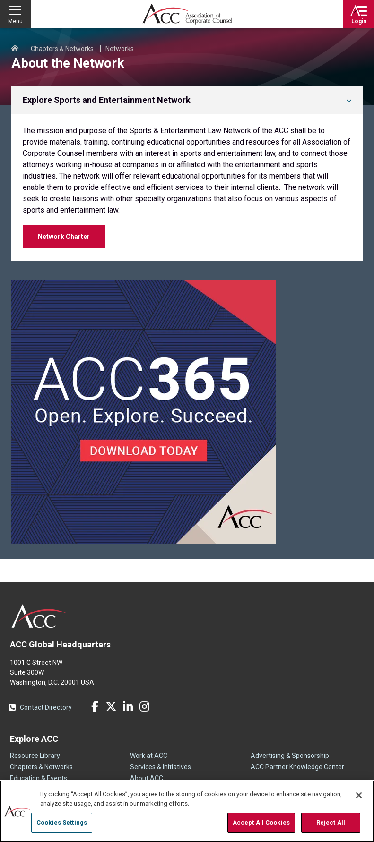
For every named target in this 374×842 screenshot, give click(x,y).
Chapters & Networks (62, 48)
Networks (119, 48)
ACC (39, 616)
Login (358, 21)
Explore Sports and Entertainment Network (107, 100)
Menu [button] (15, 21)
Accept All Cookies (261, 822)
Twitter (111, 706)
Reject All (330, 822)
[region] (187, 811)
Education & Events (38, 778)
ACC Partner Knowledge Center (297, 767)
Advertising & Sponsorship (290, 755)
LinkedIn (127, 706)
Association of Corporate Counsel (187, 14)
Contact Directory (46, 707)
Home (15, 48)
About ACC (146, 778)
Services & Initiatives (160, 767)
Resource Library (35, 755)
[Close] (358, 795)
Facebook (94, 706)
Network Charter (64, 236)
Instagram (144, 706)
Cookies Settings (61, 822)
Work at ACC (148, 755)
